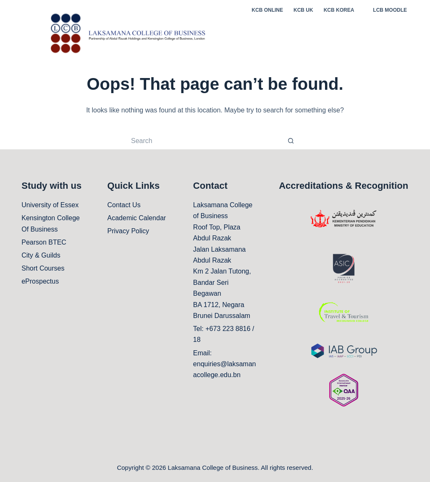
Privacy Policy (128, 230)
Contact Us (124, 204)
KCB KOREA (339, 10)
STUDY (258, 37)
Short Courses (42, 268)
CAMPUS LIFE (396, 38)
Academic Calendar (137, 217)
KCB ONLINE (267, 10)
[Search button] (290, 141)
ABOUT (294, 38)
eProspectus (40, 281)
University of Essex (50, 204)
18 (197, 339)
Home (229, 37)
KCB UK (303, 10)
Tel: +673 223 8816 (222, 328)
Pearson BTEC (43, 242)
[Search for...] (206, 141)
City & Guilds (40, 255)
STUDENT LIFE (342, 38)
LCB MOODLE (390, 10)
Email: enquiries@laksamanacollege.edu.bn (224, 364)
